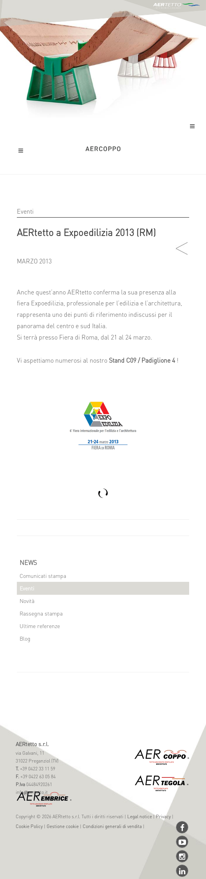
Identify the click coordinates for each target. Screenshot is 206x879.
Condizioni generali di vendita (112, 826)
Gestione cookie (63, 826)
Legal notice (139, 816)
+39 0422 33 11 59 (37, 769)
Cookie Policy (29, 826)
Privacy (163, 816)
